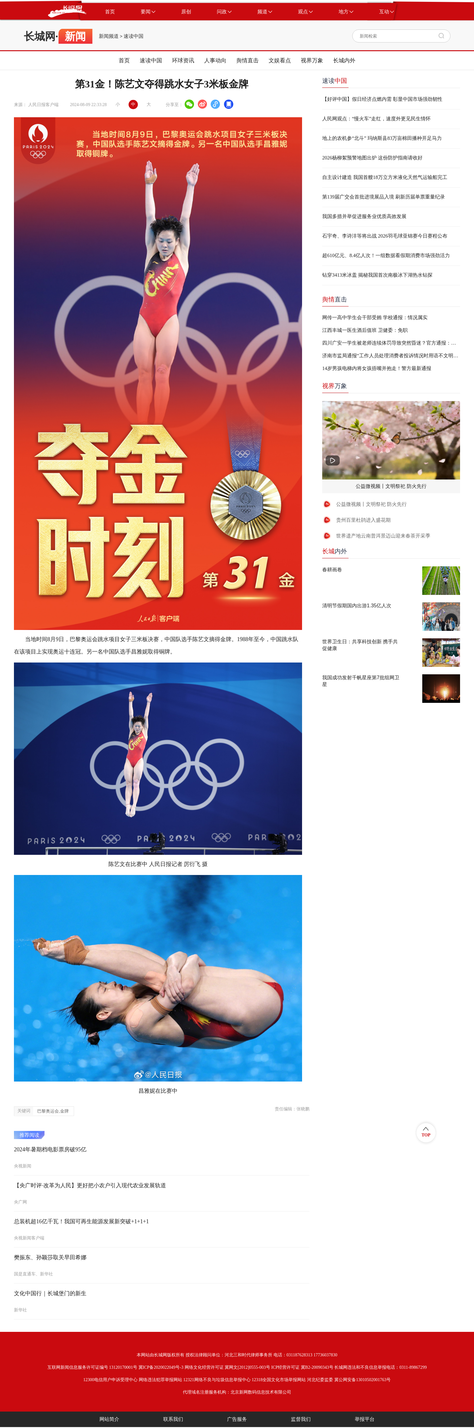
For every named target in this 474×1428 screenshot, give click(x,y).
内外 (334, 551)
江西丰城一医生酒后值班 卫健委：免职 (365, 330)
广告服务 (237, 1419)
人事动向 (215, 60)
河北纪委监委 (320, 1379)
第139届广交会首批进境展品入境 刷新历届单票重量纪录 (383, 196)
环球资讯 (183, 60)
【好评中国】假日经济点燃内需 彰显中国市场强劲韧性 (382, 99)
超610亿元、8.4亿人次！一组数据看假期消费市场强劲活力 (386, 255)
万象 (334, 385)
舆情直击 (247, 60)
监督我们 (301, 1419)
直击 (334, 299)
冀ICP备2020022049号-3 (160, 1367)
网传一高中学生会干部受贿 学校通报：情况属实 (375, 317)
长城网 (39, 36)
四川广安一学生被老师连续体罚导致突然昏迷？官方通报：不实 (391, 343)
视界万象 (312, 60)
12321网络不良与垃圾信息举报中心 (217, 1379)
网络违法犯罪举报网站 (160, 1379)
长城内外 (344, 60)
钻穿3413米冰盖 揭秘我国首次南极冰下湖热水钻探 (377, 275)
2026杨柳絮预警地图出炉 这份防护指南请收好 (372, 157)
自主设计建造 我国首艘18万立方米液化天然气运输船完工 (384, 177)
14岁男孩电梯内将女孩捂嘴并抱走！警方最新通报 (376, 368)
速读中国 (133, 36)
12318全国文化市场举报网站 (279, 1379)
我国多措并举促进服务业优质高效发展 (364, 216)
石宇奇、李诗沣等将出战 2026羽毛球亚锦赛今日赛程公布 (384, 236)
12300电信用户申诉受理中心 (110, 1379)
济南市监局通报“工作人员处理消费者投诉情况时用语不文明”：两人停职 (391, 355)
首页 (124, 60)
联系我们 (173, 1419)
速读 (334, 80)
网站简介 (109, 1419)
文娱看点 (280, 60)
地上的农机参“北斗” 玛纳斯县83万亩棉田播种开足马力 (382, 138)
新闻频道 (109, 36)
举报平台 (365, 1419)
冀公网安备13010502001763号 (362, 1379)
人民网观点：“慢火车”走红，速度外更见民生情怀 (376, 118)
